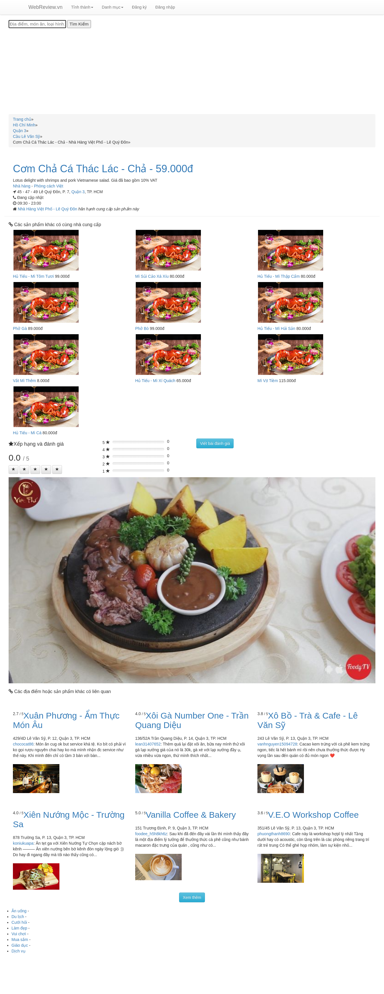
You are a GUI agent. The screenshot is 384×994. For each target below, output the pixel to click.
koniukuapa (23, 843)
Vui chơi (18, 934)
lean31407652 (148, 744)
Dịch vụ (18, 951)
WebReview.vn (45, 7)
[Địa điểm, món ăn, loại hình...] (37, 24)
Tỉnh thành (82, 7)
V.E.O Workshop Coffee (313, 814)
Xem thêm (192, 897)
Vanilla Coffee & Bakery (191, 814)
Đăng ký (139, 7)
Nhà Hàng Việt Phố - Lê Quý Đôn (48, 209)
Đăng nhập (165, 7)
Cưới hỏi (19, 922)
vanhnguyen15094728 (277, 744)
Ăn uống (18, 911)
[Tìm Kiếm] (79, 24)
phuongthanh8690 (273, 833)
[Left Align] (13, 469)
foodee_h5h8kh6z (151, 833)
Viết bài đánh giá (215, 443)
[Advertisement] (192, 71)
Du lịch (17, 916)
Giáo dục (19, 945)
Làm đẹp (19, 928)
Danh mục (112, 7)
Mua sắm (19, 939)
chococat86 (23, 744)
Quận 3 (78, 191)
